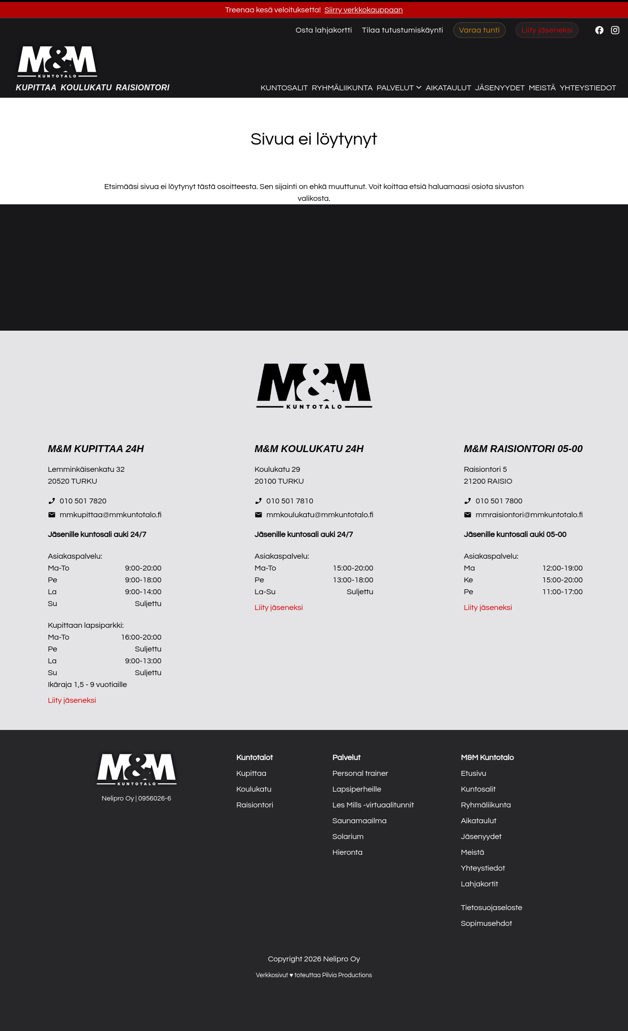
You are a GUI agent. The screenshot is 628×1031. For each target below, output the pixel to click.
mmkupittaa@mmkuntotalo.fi (104, 515)
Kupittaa (36, 87)
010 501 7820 (77, 501)
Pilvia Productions (347, 975)
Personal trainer (360, 773)
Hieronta (347, 852)
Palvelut (346, 758)
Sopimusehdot (486, 923)
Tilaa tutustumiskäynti (402, 30)
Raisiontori (143, 87)
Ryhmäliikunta (342, 88)
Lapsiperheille (356, 789)
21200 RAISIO (488, 481)
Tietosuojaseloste (491, 908)
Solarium (348, 836)
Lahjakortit (479, 884)
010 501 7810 (284, 501)
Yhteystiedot (588, 88)
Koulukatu (86, 87)
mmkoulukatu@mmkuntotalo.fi (314, 515)
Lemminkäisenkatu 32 (86, 469)
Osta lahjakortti (324, 30)
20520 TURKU (72, 481)
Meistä (542, 88)
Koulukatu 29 (277, 469)
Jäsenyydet (499, 88)
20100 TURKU (279, 481)
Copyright (285, 959)
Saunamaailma (359, 821)
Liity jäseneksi (547, 30)
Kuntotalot (254, 758)
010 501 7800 (493, 501)
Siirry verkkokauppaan (364, 10)
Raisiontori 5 (485, 469)
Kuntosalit (284, 88)
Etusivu (473, 773)
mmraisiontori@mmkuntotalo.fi (523, 515)
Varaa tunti (479, 30)
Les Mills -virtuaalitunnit (373, 805)
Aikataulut (448, 88)
